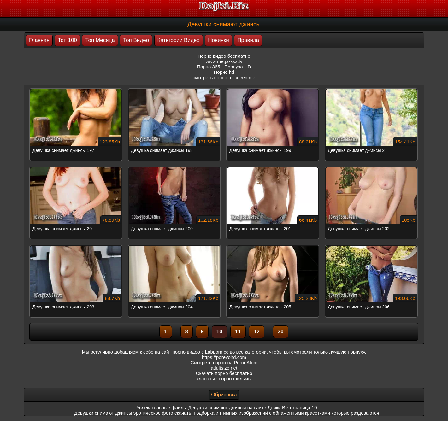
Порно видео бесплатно (224, 56)
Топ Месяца (100, 40)
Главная (39, 40)
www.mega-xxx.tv (224, 61)
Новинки (218, 40)
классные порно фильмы (224, 378)
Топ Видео (136, 40)
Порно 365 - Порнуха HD (224, 66)
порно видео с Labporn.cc (200, 351)
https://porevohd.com (224, 357)
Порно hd (224, 72)
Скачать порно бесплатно (224, 373)
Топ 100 (67, 40)
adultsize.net (224, 368)
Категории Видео (178, 40)
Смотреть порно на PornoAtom (224, 362)
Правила (248, 40)
